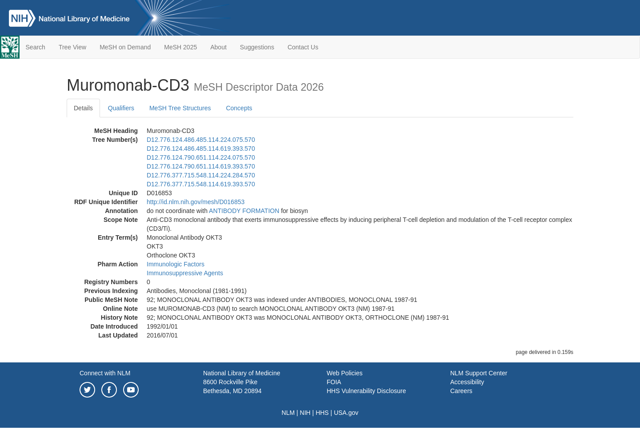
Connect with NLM (105, 373)
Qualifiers (121, 108)
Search (35, 47)
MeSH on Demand (125, 47)
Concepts (239, 108)
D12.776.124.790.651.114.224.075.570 (201, 157)
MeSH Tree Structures (180, 108)
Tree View (72, 47)
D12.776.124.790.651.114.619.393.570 (201, 166)
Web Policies (345, 373)
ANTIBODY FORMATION (244, 210)
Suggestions (257, 47)
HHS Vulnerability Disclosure (366, 390)
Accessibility (467, 382)
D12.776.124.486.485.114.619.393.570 (201, 148)
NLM (288, 412)
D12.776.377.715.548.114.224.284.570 (201, 175)
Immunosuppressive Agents (185, 273)
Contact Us (303, 47)
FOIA (334, 382)
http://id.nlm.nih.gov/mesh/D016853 (195, 201)
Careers (461, 390)
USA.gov (346, 412)
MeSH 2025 (180, 47)
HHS (322, 412)
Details (83, 108)
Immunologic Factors (175, 264)
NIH (305, 412)
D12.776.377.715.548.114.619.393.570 (201, 184)
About (218, 47)
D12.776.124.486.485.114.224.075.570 (201, 139)
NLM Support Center (478, 373)
